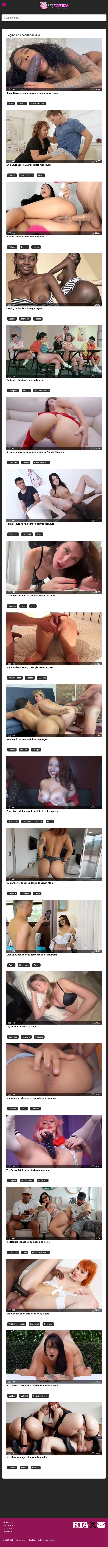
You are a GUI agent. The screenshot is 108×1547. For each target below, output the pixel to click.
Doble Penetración (17, 1324)
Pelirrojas (48, 1324)
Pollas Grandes (37, 103)
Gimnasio (25, 893)
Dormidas (13, 1037)
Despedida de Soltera (32, 821)
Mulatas (22, 103)
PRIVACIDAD (9, 1525)
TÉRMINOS (8, 1522)
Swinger (35, 750)
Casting (12, 319)
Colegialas (13, 390)
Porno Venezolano (40, 1252)
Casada (29, 678)
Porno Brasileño (41, 462)
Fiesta (49, 821)
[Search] (54, 17)
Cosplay (12, 1180)
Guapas (12, 606)
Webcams (42, 1180)
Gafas (11, 965)
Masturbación (27, 1180)
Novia (39, 534)
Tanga (37, 893)
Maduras (39, 1037)
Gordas (12, 175)
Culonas (12, 247)
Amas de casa (15, 678)
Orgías (26, 390)
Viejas (40, 175)
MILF (24, 1109)
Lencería (26, 1037)
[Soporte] (101, 1525)
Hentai (24, 1468)
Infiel (33, 606)
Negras (38, 319)
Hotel (11, 103)
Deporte (12, 893)
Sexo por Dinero (40, 1396)
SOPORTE (8, 1531)
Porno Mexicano (41, 390)
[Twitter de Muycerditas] (93, 1525)
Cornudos (13, 534)
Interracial (25, 319)
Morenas (35, 1109)
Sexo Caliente (26, 175)
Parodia (35, 1468)
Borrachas (13, 821)
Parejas (23, 750)
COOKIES (7, 1528)
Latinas (36, 247)
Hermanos (23, 965)
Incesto (24, 247)
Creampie (13, 462)
